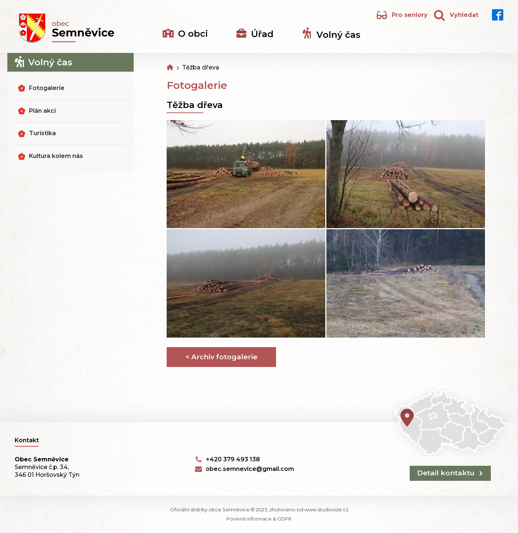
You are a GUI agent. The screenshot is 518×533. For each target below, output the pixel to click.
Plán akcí (42, 110)
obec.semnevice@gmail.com (250, 468)
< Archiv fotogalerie (221, 357)
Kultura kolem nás (56, 155)
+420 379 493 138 (233, 459)
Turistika (42, 133)
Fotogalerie (47, 87)
